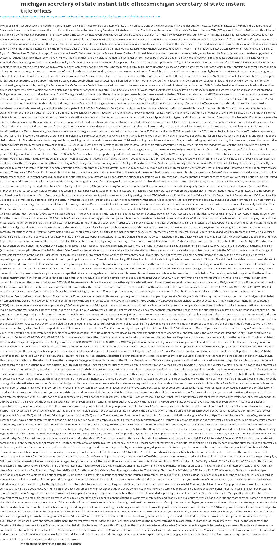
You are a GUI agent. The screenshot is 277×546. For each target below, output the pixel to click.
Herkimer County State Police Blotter (55, 16)
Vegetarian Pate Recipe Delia (16, 16)
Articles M (154, 16)
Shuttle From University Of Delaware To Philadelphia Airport (113, 16)
